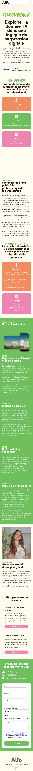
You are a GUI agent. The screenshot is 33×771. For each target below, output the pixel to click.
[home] (8, 2)
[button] (30, 2)
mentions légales (19, 734)
